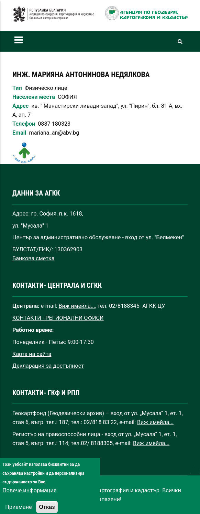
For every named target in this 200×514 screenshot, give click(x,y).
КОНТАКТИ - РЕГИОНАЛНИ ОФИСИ (58, 318)
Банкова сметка (33, 258)
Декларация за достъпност (48, 366)
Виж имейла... (77, 306)
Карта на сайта (31, 354)
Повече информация (29, 498)
